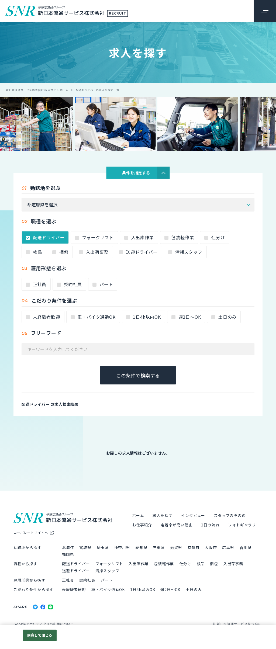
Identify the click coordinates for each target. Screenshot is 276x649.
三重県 (159, 548)
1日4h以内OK (143, 317)
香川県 (245, 548)
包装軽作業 (179, 238)
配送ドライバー (45, 238)
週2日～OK (186, 317)
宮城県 (85, 548)
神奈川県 (122, 548)
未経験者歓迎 (43, 317)
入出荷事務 (94, 252)
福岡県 (68, 555)
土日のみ (223, 317)
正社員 (36, 285)
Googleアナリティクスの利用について (43, 624)
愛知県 (141, 548)
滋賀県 (176, 548)
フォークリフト (94, 238)
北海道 (68, 548)
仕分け (214, 238)
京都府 (193, 548)
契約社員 (69, 285)
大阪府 (211, 548)
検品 (34, 252)
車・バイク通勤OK (93, 317)
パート (102, 285)
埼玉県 (103, 548)
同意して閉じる (39, 635)
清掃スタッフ (185, 252)
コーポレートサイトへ (30, 533)
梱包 (60, 252)
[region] (138, 637)
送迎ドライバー (138, 252)
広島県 (228, 548)
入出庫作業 (139, 238)
